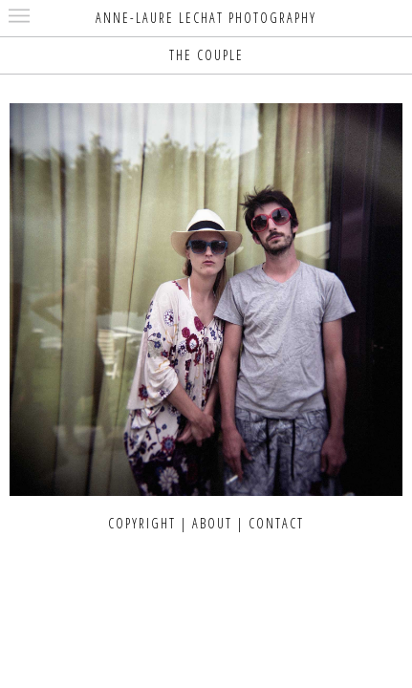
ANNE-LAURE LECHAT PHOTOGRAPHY (206, 18)
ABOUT (212, 523)
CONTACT (276, 523)
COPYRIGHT (142, 523)
